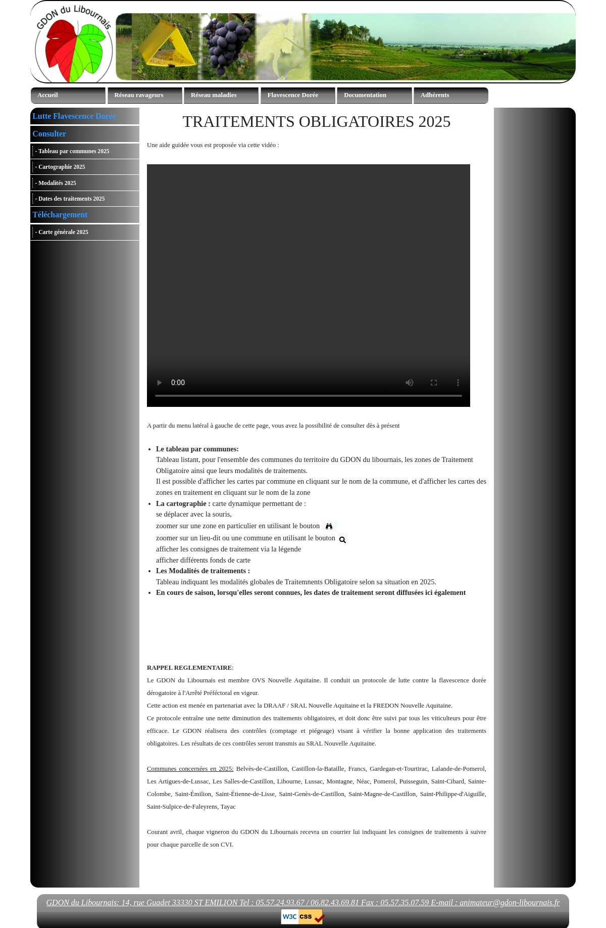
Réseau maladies (214, 95)
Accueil (47, 95)
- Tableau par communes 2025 (72, 151)
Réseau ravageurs (139, 95)
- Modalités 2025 (55, 183)
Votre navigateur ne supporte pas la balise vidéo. (308, 285)
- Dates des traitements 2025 (70, 199)
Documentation (365, 95)
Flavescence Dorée (293, 95)
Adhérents (435, 95)
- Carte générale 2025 (61, 232)
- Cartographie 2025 (60, 167)
